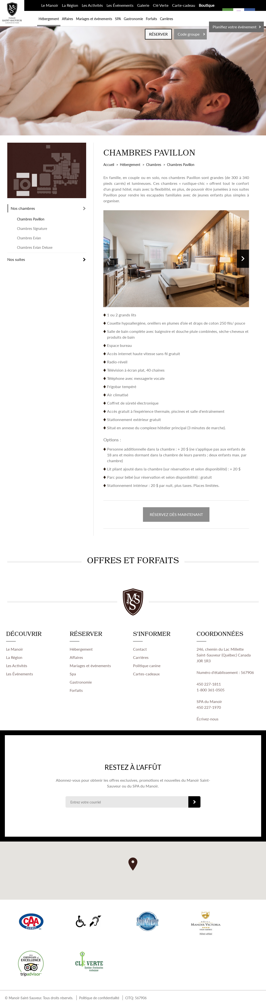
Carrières (166, 18)
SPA (118, 18)
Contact (140, 650)
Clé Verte (160, 5)
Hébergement (49, 18)
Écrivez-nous (207, 719)
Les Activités (92, 5)
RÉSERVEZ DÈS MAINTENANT (176, 515)
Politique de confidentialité (99, 998)
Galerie (143, 5)
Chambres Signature (32, 228)
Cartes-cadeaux (146, 674)
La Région (70, 5)
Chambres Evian (29, 237)
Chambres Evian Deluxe (34, 247)
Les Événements (120, 5)
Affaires (67, 18)
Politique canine (146, 666)
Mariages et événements (94, 18)
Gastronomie (133, 18)
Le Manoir (49, 5)
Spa (73, 674)
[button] (132, 864)
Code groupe (189, 34)
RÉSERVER (158, 34)
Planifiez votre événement (235, 27)
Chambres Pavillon (30, 219)
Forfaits (151, 18)
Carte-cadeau (183, 5)
